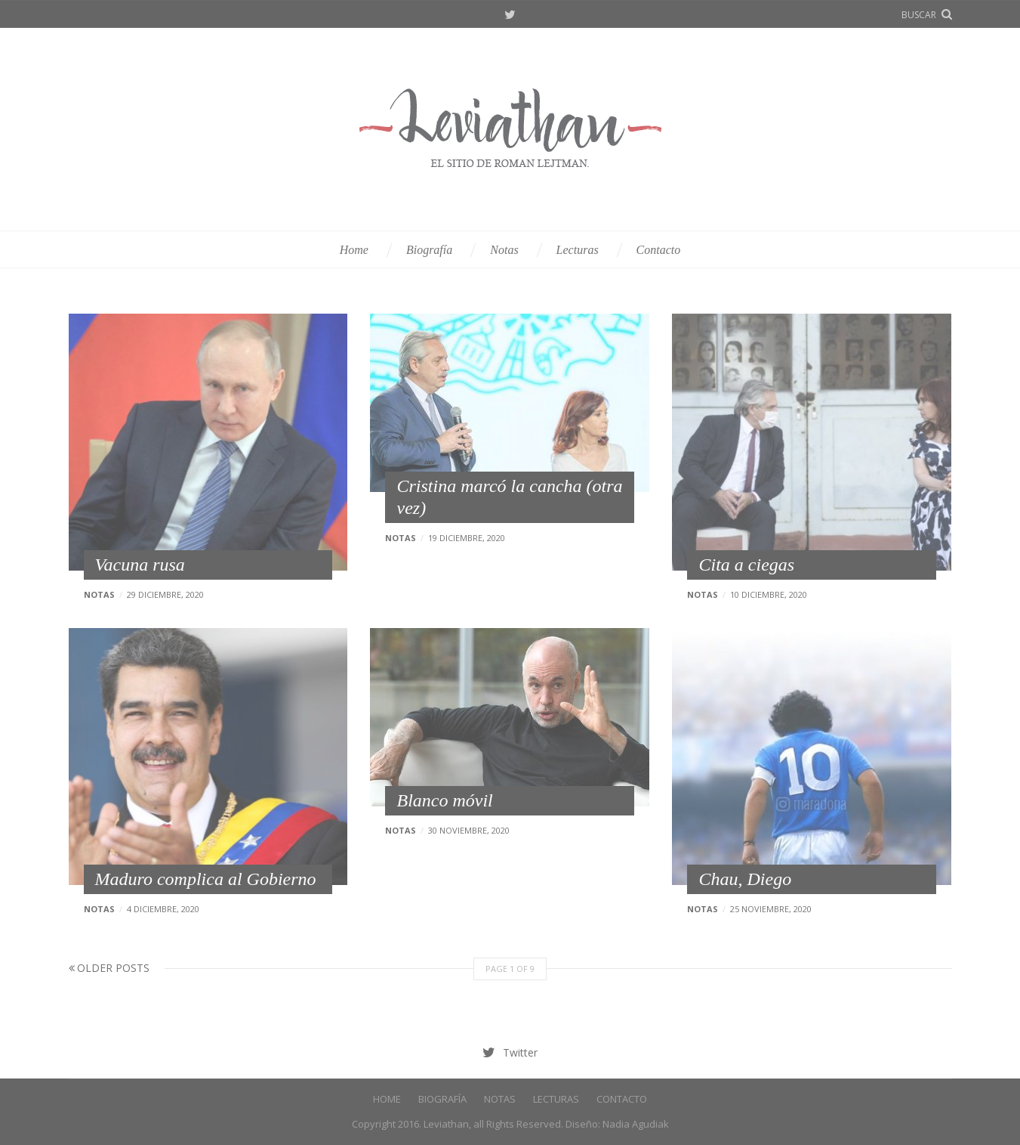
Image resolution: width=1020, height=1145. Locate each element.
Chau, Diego (744, 879)
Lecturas (577, 249)
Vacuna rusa (140, 564)
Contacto (658, 249)
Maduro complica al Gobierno (205, 879)
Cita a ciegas (746, 564)
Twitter (510, 15)
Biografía (429, 249)
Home (354, 249)
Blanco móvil (444, 800)
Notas (504, 249)
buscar (918, 14)
